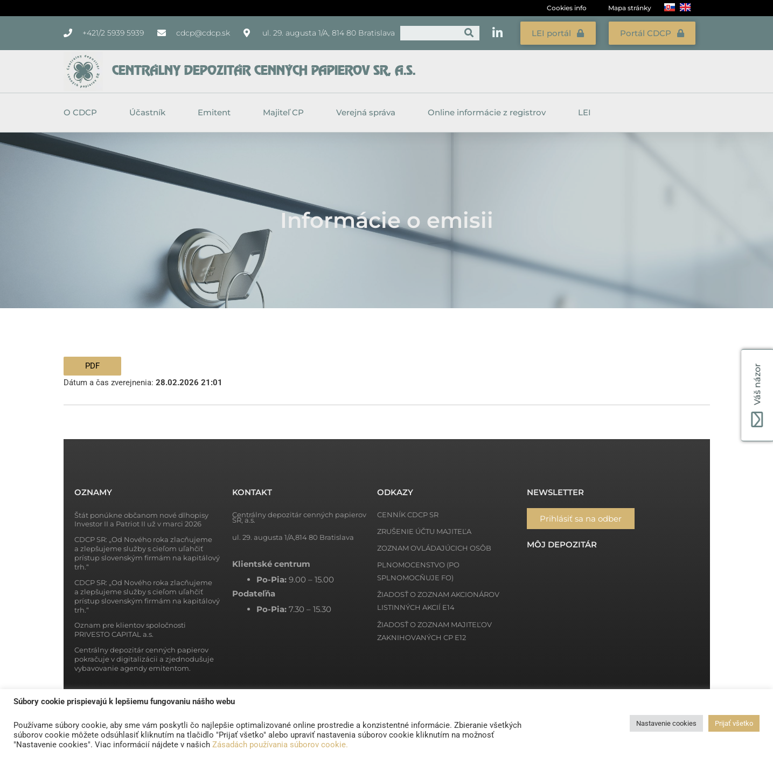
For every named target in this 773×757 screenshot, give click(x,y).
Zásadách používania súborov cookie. (280, 744)
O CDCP (83, 110)
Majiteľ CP (286, 110)
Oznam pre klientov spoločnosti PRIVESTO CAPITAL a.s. (130, 628)
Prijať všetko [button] (734, 723)
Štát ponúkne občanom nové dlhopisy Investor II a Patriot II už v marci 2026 (141, 517)
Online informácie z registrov (489, 110)
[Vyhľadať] (469, 32)
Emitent (217, 110)
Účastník (150, 110)
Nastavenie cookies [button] (666, 723)
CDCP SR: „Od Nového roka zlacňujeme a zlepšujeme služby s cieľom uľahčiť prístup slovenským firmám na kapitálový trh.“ (147, 551)
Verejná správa (368, 110)
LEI (584, 110)
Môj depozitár (562, 542)
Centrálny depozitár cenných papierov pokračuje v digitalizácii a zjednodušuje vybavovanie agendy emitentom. (144, 656)
